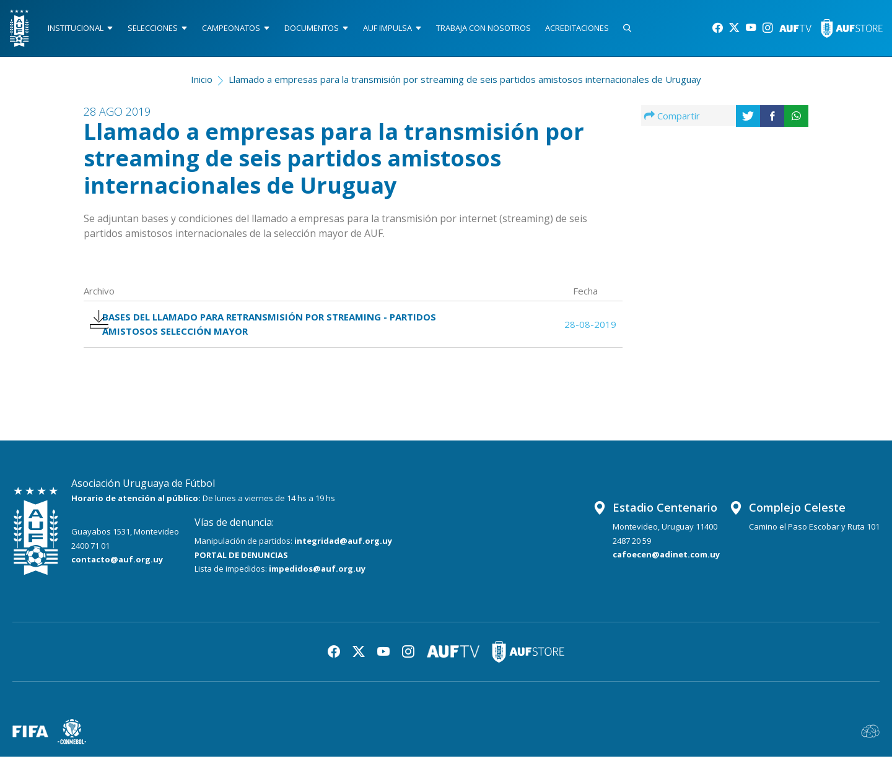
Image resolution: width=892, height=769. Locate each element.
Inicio (201, 84)
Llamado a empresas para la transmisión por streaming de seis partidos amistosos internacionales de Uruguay (465, 84)
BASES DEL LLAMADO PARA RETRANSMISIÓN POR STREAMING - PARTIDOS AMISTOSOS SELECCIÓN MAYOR (272, 332)
